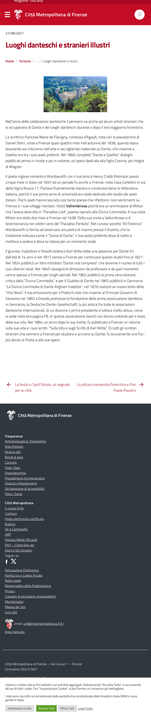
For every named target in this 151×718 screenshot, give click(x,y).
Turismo (25, 61)
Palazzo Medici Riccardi (21, 539)
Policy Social (13, 493)
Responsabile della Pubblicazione (28, 585)
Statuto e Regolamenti (21, 483)
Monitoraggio (14, 601)
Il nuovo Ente (14, 508)
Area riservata (15, 631)
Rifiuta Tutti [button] (67, 708)
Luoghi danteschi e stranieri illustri (58, 45)
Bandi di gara (14, 457)
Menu (7, 15)
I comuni (11, 513)
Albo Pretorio (14, 446)
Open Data (12, 467)
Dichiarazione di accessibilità (24, 488)
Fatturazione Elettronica (22, 570)
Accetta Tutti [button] (46, 708)
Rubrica (10, 524)
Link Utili (11, 612)
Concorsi (11, 462)
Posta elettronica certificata (24, 518)
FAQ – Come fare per (19, 544)
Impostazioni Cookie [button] (20, 708)
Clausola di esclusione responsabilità (30, 596)
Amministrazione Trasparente (25, 441)
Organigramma (15, 472)
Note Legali (13, 580)
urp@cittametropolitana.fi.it (43, 623)
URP (8, 534)
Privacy (10, 591)
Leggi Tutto (85, 708)
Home (10, 61)
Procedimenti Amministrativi (25, 478)
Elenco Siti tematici (18, 550)
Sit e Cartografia (16, 529)
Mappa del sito (15, 606)
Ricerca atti (13, 451)
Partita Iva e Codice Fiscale (23, 575)
